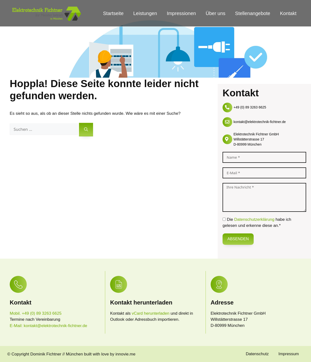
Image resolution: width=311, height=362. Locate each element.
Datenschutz (257, 354)
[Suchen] (86, 129)
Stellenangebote (252, 13)
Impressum (288, 354)
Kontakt (288, 13)
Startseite (113, 13)
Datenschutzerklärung (254, 219)
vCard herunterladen (151, 313)
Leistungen (145, 13)
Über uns (215, 13)
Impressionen (181, 13)
